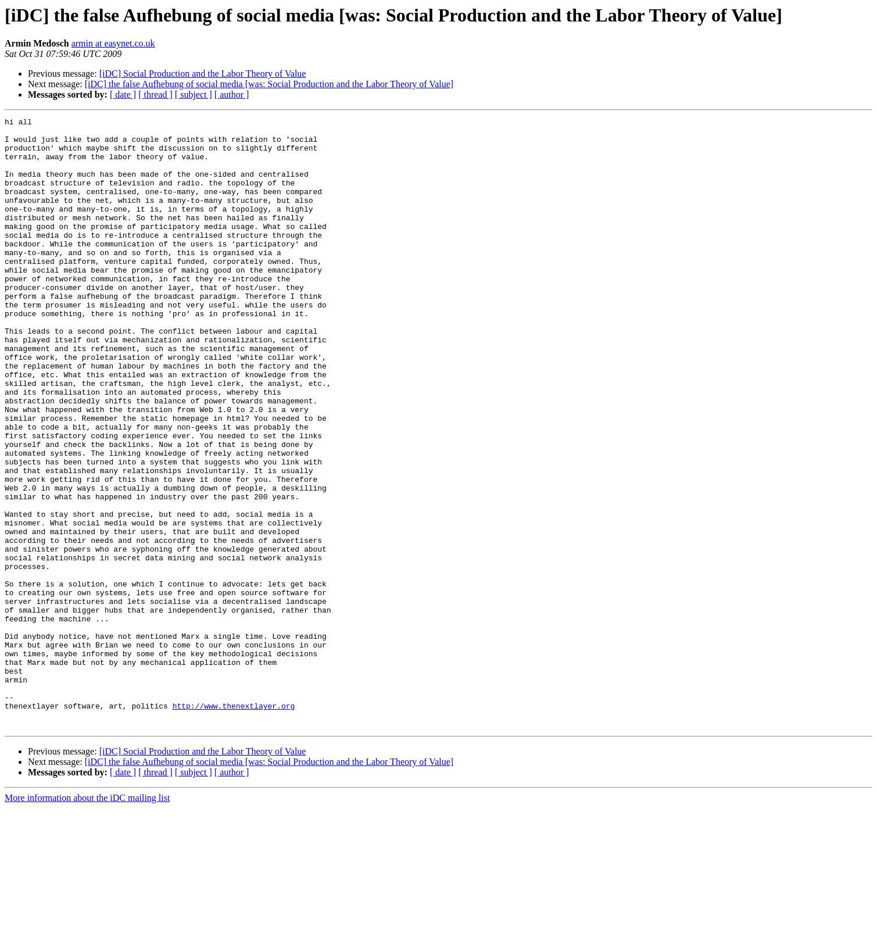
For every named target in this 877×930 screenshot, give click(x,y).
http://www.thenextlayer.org (234, 824)
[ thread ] (155, 94)
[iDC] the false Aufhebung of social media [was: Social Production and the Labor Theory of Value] (269, 84)
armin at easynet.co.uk (113, 43)
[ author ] (231, 94)
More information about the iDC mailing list (87, 920)
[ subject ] (193, 94)
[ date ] (123, 94)
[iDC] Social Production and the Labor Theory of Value (202, 73)
